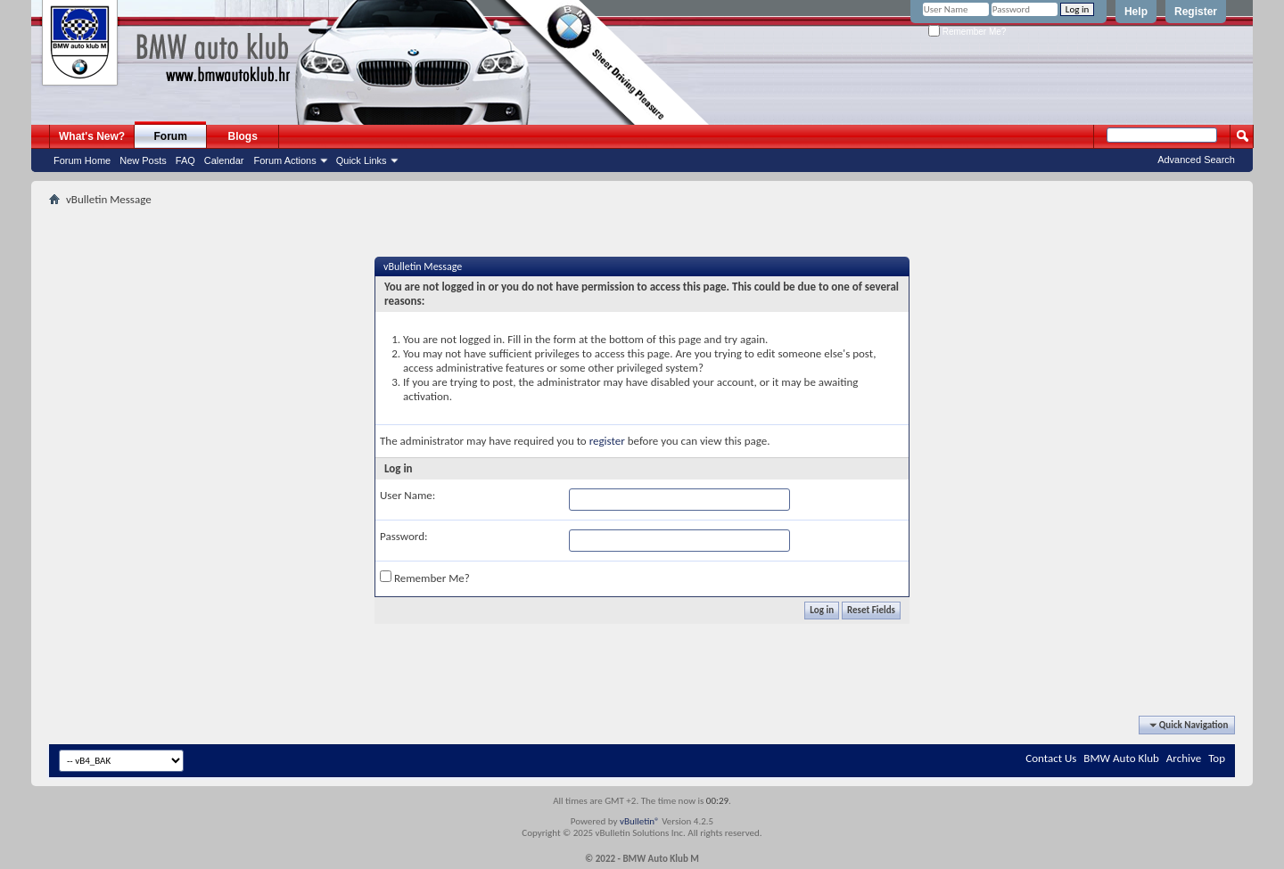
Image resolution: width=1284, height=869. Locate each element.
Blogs (243, 136)
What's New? (92, 136)
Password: (403, 536)
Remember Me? (967, 32)
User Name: (407, 495)
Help (1136, 11)
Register (1195, 11)
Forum (170, 136)
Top (1216, 758)
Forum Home (82, 160)
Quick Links (361, 160)
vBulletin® (640, 821)
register (607, 440)
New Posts (143, 160)
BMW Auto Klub (1120, 758)
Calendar (224, 160)
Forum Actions (284, 160)
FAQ (185, 160)
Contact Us (1050, 758)
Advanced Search (1196, 159)
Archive (1183, 758)
